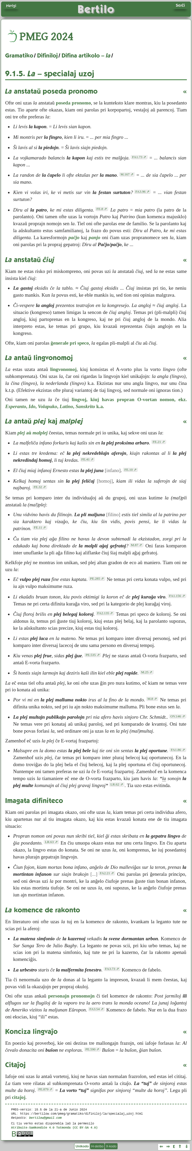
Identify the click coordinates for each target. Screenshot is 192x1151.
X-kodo (111, 1146)
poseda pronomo (73, 103)
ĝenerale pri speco (70, 343)
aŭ (33, 432)
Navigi (11, 5)
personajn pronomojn (71, 996)
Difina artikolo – (86, 55)
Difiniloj (47, 55)
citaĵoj (18, 1097)
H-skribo (97, 1146)
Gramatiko (19, 55)
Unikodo (82, 1146)
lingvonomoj (63, 369)
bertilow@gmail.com (45, 1118)
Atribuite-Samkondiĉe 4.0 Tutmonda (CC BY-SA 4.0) (54, 1127)
